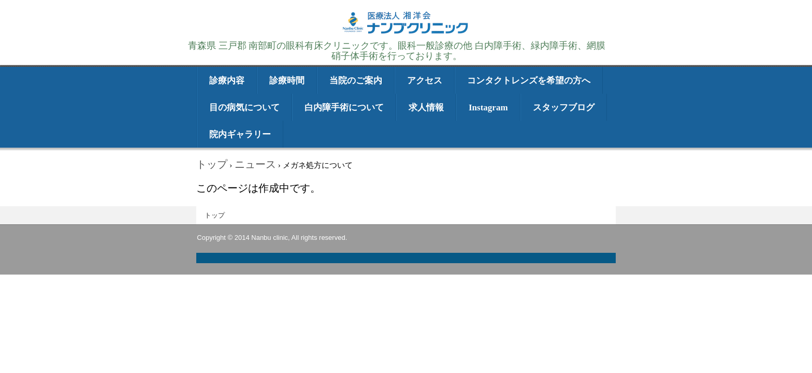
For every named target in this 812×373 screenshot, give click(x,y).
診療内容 (226, 80)
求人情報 (426, 107)
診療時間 (286, 80)
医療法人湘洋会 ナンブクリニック (406, 32)
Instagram (488, 107)
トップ (215, 215)
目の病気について (244, 107)
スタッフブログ (563, 107)
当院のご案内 (355, 80)
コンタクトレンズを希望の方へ (528, 80)
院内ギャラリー (240, 134)
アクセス (424, 80)
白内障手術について (344, 107)
